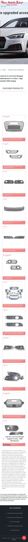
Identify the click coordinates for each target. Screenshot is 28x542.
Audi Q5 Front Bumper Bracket (15, 513)
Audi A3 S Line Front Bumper (16, 70)
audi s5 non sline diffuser (15, 497)
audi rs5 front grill (15, 530)
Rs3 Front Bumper (15, 521)
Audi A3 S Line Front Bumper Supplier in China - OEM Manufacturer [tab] (13, 439)
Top (24, 537)
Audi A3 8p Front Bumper (14, 499)
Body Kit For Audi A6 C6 (18, 496)
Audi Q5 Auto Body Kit (8, 500)
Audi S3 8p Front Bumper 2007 (15, 517)
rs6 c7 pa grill (3, 494)
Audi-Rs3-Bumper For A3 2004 (15, 494)
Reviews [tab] (7, 445)
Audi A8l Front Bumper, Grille (15, 526)
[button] (2, 7)
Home (4, 70)
